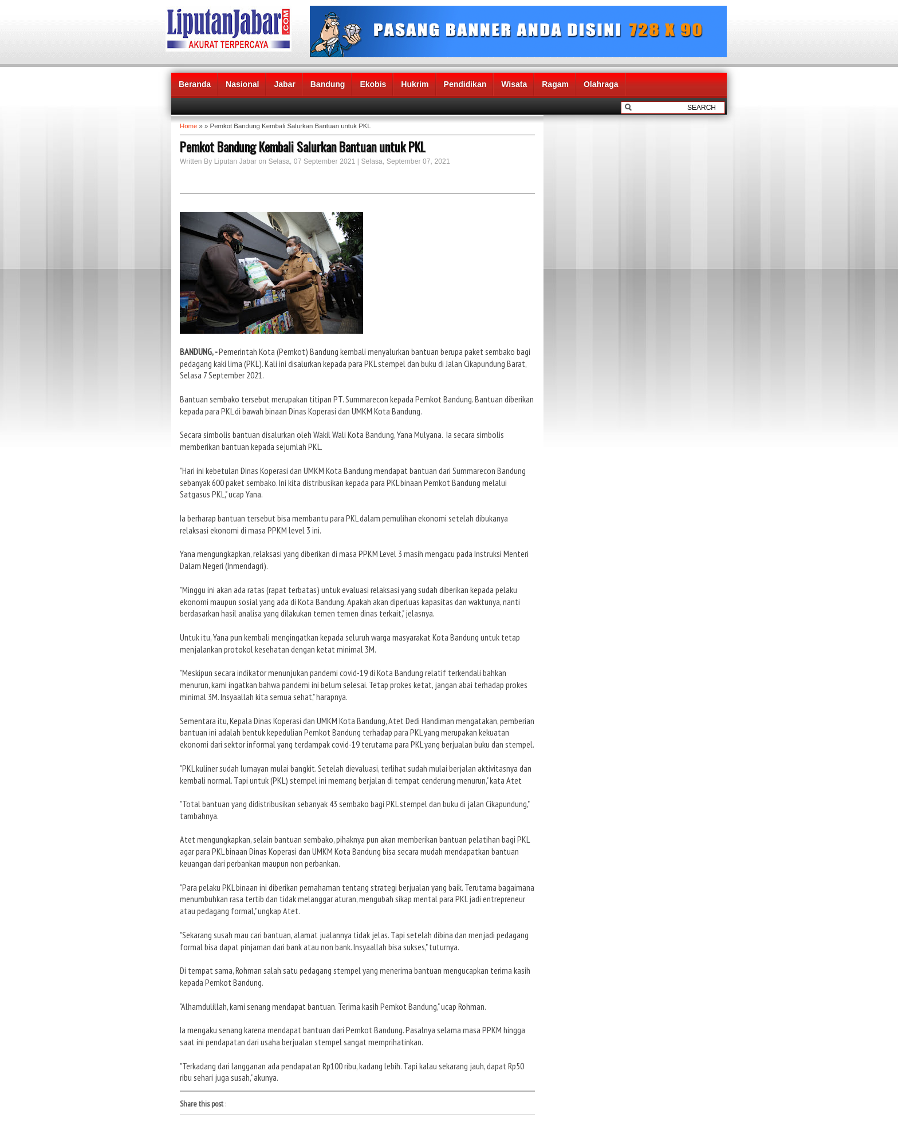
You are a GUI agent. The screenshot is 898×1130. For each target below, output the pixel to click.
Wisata (514, 84)
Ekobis (373, 84)
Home (188, 126)
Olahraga (601, 84)
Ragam (555, 84)
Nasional (242, 84)
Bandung (327, 84)
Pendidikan (465, 84)
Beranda (195, 84)
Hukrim (414, 84)
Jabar (284, 84)
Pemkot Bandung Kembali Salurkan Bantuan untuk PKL (303, 146)
